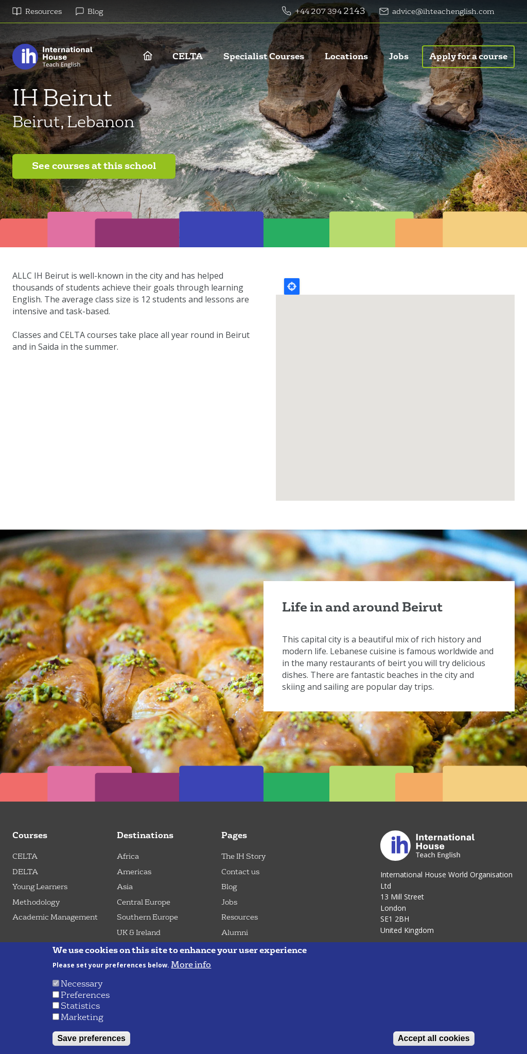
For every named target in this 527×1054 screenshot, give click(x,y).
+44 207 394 (319, 11)
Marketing (82, 1017)
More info (191, 965)
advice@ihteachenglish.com (443, 11)
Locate (292, 286)
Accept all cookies (434, 1038)
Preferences (85, 995)
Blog (95, 11)
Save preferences (91, 1038)
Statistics (80, 1006)
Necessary (81, 984)
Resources (43, 11)
